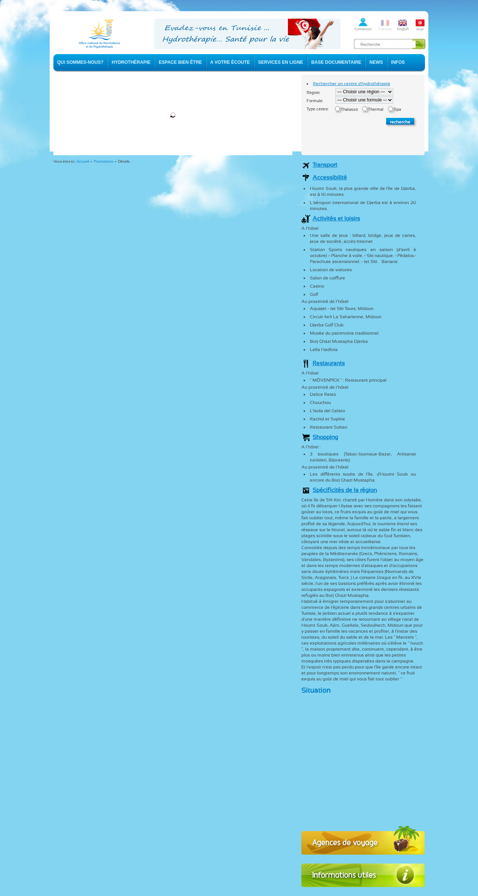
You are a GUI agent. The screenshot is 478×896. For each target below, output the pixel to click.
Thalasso (349, 109)
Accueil (83, 161)
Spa (397, 109)
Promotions (103, 161)
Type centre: (318, 109)
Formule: (315, 100)
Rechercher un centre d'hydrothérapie (351, 83)
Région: (313, 92)
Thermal (376, 109)
